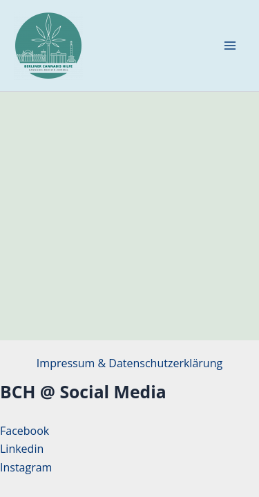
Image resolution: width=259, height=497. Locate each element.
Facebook (24, 430)
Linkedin (22, 448)
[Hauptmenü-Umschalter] (230, 45)
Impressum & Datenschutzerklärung (129, 363)
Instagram (26, 467)
